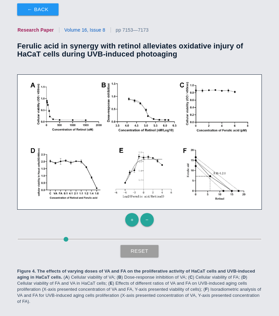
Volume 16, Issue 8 (84, 30)
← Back (37, 9)
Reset (139, 251)
